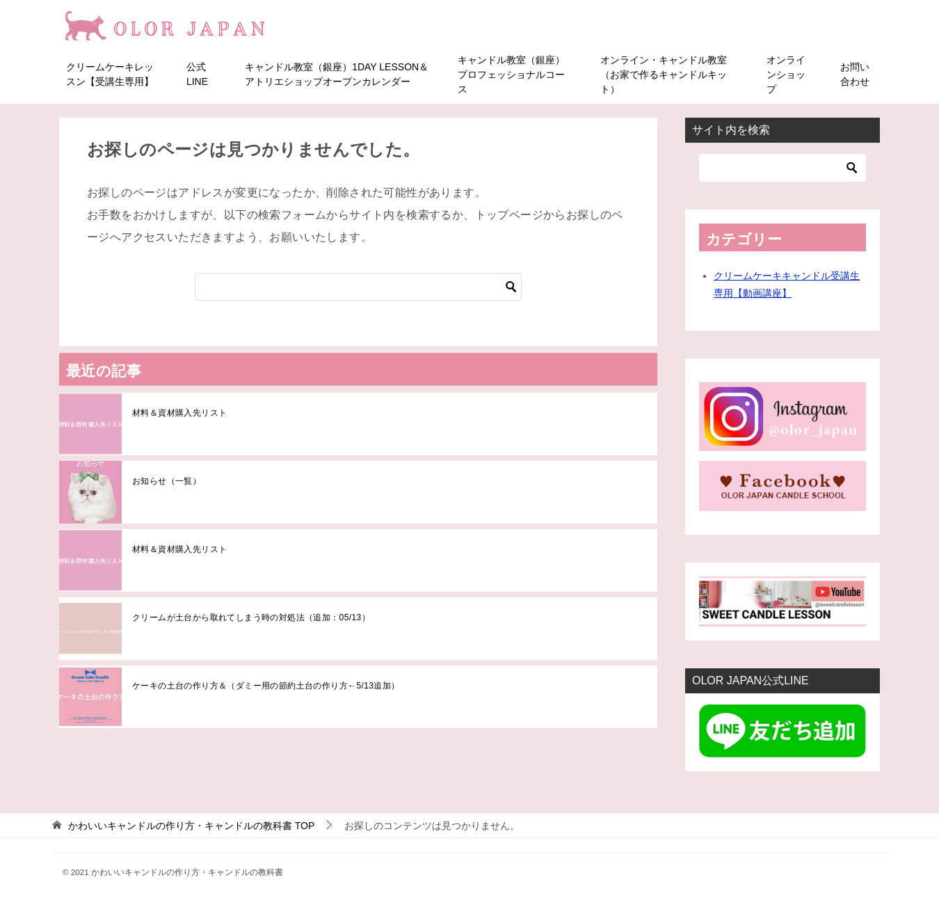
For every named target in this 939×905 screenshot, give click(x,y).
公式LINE (197, 74)
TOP (191, 825)
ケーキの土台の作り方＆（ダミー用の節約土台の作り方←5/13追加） (266, 685)
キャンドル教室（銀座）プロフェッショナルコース (511, 74)
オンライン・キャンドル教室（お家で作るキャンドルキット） (663, 74)
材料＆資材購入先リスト (179, 412)
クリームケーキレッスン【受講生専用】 (110, 74)
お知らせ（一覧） (166, 480)
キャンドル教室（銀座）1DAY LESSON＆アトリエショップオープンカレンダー (336, 74)
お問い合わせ (854, 74)
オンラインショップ (786, 74)
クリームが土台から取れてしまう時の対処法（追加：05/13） (251, 617)
